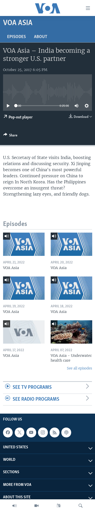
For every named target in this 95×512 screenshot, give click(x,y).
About (40, 36)
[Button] (10, 136)
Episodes (16, 36)
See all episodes (79, 368)
